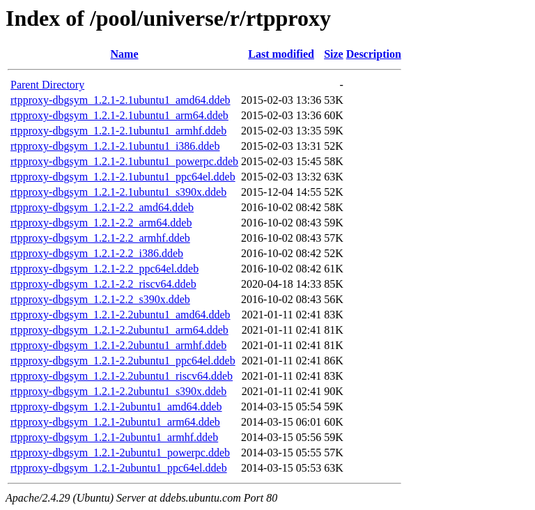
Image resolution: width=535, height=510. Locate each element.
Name (125, 54)
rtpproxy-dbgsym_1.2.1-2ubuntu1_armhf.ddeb (114, 437)
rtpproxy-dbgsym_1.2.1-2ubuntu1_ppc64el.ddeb (118, 468)
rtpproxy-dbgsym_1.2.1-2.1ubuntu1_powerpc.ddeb (124, 161)
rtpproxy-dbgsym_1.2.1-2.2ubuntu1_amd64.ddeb (120, 314)
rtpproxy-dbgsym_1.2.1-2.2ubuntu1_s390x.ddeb (118, 391)
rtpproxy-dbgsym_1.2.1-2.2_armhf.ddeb (100, 238)
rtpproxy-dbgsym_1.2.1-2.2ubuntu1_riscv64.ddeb (121, 376)
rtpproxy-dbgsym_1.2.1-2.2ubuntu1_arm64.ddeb (119, 330)
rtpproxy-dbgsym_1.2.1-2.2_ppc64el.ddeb (104, 269)
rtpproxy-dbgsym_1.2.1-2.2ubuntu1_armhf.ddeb (118, 345)
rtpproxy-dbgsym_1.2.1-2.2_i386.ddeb (96, 253)
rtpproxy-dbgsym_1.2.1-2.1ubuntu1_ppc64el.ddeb (122, 177)
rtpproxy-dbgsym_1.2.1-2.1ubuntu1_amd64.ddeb (120, 100)
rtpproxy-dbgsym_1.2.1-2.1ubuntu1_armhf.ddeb (118, 131)
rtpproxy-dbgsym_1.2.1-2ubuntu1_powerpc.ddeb (120, 452)
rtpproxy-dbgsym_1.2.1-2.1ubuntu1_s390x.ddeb (118, 192)
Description (373, 54)
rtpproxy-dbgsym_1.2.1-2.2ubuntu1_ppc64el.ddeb (122, 360)
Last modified (281, 54)
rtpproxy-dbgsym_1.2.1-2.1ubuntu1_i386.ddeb (114, 146)
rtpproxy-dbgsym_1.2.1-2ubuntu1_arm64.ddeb (115, 422)
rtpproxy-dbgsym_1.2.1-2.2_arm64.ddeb (101, 223)
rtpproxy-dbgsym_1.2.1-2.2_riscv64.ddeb (103, 284)
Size (333, 54)
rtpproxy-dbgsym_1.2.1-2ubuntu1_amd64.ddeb (116, 406)
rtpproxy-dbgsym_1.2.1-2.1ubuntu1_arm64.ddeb (119, 115)
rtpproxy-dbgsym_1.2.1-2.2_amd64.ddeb (102, 207)
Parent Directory (47, 85)
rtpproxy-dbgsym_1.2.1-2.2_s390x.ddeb (100, 299)
